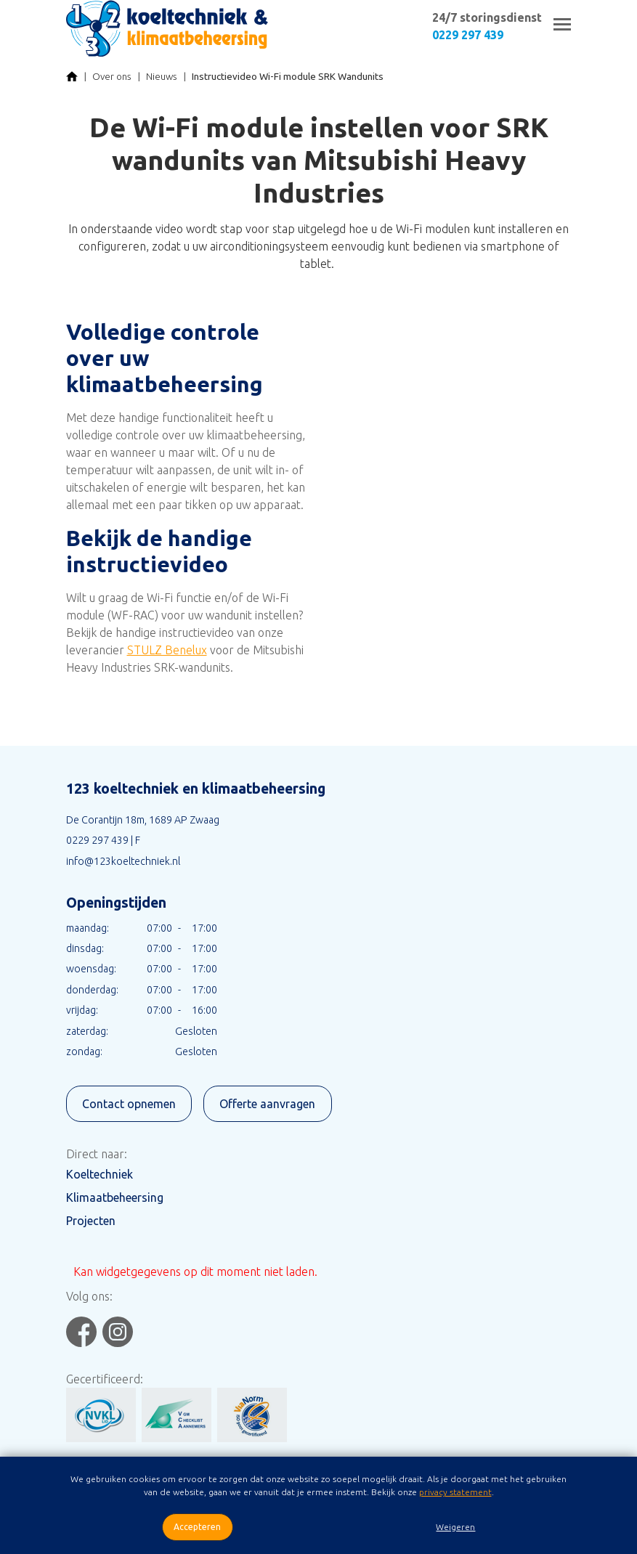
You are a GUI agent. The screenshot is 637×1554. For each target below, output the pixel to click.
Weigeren (455, 1526)
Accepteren (197, 1526)
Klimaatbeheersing (114, 1197)
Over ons (111, 76)
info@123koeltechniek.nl (123, 861)
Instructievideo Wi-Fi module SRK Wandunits (288, 76)
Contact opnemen (129, 1103)
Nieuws (161, 76)
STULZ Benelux (167, 649)
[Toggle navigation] (562, 24)
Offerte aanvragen (267, 1103)
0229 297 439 (467, 34)
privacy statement (455, 1492)
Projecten (90, 1220)
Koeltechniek (99, 1174)
